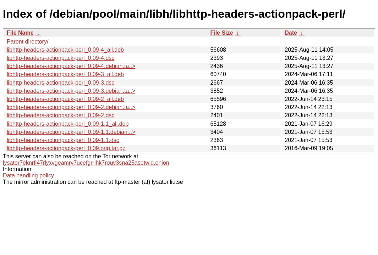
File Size (221, 33)
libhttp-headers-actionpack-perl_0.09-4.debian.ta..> (71, 66)
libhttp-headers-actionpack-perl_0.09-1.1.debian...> (71, 132)
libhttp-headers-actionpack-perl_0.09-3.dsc (60, 83)
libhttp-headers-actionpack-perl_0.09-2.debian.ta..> (71, 107)
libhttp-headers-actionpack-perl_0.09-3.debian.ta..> (71, 91)
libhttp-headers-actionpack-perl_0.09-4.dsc (60, 58)
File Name (20, 33)
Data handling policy (28, 175)
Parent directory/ (27, 42)
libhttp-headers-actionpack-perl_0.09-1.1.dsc (63, 140)
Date (291, 33)
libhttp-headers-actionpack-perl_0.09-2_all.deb (65, 99)
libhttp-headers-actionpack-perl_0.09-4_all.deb (65, 50)
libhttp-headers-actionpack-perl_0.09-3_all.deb (65, 74)
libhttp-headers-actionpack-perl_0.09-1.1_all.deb (67, 124)
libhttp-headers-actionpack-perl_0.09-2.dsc (60, 115)
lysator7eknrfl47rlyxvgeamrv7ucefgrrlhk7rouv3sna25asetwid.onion (86, 163)
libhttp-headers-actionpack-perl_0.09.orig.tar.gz (66, 148)
